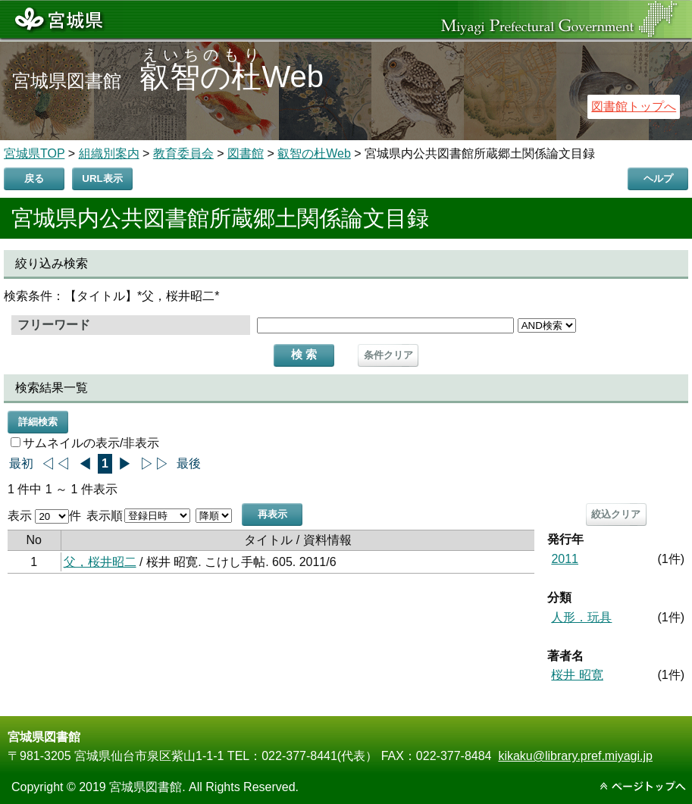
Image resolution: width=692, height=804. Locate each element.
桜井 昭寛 (577, 674)
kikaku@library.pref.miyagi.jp (575, 755)
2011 (564, 558)
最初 (21, 463)
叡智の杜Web (314, 153)
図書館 (245, 153)
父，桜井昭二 (100, 561)
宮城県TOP (34, 153)
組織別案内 (109, 153)
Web (231, 76)
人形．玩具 (581, 617)
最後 (189, 463)
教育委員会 (183, 153)
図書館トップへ (633, 106)
